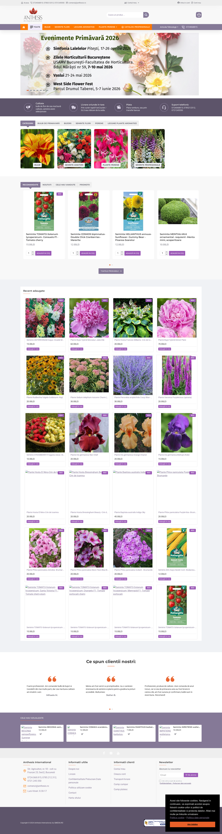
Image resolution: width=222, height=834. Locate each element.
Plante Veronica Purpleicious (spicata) (175, 397)
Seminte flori (83, 123)
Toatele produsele (110, 271)
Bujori (67, 123)
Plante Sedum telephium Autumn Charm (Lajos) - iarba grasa (90, 397)
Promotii (85, 185)
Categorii (28, 123)
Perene (99, 123)
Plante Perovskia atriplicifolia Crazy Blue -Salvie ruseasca (133, 397)
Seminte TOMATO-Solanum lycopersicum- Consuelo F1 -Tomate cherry (42, 237)
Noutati (47, 185)
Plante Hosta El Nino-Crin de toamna (43, 512)
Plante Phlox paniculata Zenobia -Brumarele (46, 570)
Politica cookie (177, 817)
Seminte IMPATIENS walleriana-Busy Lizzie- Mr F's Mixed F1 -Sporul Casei (186, 727)
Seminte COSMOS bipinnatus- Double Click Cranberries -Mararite (88, 237)
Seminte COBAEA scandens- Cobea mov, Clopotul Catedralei (94, 727)
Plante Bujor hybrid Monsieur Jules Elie (87, 340)
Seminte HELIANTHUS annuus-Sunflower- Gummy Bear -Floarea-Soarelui (133, 237)
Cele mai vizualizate (31, 718)
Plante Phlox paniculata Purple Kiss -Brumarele (177, 512)
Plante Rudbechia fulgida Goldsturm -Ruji (45, 397)
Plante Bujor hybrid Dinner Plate (172, 340)
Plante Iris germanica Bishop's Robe (173, 455)
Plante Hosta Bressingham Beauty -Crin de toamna (90, 512)
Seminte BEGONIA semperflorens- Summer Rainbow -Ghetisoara (50, 727)
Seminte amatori (74, 165)
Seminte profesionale (148, 165)
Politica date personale (197, 817)
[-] (32, 254)
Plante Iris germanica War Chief (84, 455)
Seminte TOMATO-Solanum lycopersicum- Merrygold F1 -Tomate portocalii (133, 627)
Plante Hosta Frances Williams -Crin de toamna (133, 340)
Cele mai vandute (65, 185)
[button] (210, 817)
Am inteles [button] (192, 824)
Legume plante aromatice (122, 123)
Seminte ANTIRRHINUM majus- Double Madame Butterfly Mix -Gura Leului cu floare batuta (46, 340)
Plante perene (111, 165)
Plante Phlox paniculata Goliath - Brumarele (133, 570)
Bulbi (37, 165)
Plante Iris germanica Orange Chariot (130, 455)
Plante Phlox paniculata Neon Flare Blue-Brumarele (90, 570)
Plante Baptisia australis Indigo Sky (129, 512)
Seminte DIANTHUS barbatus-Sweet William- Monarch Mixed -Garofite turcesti (140, 727)
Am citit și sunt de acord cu (175, 782)
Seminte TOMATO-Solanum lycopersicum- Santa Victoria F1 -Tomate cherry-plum (46, 627)
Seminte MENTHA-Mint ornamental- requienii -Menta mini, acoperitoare (177, 237)
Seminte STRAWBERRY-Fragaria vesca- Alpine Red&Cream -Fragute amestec (46, 455)
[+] (32, 252)
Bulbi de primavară (49, 123)
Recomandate (30, 185)
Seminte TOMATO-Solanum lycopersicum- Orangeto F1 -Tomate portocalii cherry (90, 627)
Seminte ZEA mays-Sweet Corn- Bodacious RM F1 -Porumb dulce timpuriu (177, 570)
